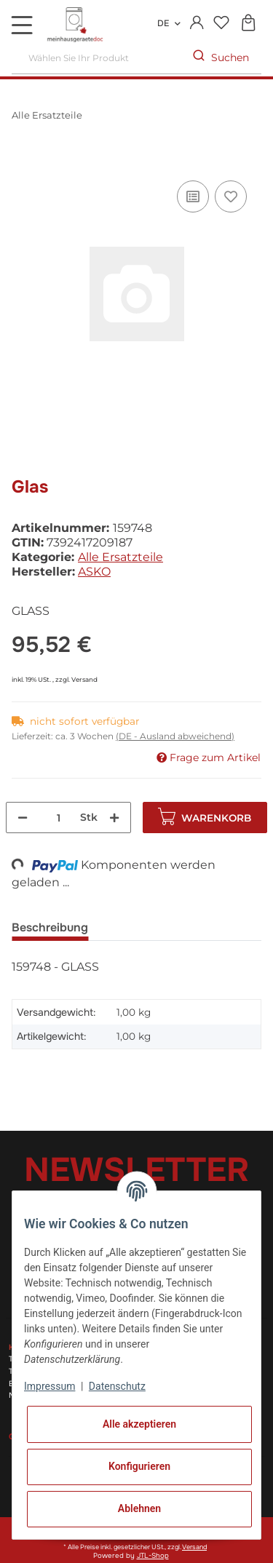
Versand (84, 679)
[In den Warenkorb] (23, 161)
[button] (197, 23)
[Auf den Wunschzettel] (231, 196)
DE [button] (163, 23)
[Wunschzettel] (220, 23)
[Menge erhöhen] (114, 817)
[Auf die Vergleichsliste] (193, 196)
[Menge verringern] (23, 817)
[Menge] (58, 817)
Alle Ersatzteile (120, 557)
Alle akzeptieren (139, 1424)
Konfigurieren (139, 1466)
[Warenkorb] (247, 23)
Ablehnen (139, 1508)
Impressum (49, 1386)
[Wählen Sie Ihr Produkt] (96, 57)
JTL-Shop (153, 1555)
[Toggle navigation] (22, 24)
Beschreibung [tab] (50, 927)
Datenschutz (117, 1386)
